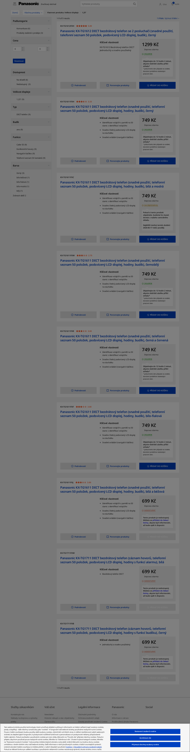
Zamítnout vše (145, 738)
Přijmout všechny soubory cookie (145, 744)
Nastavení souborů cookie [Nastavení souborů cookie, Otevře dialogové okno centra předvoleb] (145, 731)
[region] (95, 737)
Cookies (69, 747)
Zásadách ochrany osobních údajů (88, 747)
